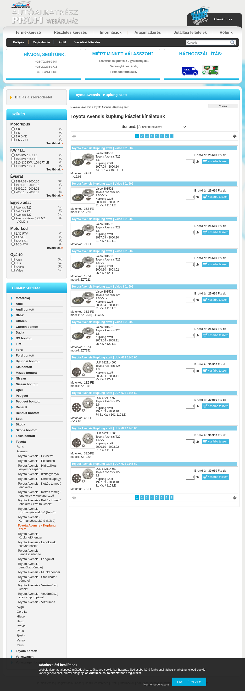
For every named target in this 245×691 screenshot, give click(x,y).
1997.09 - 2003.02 (27, 185)
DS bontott (24, 338)
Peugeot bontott (28, 401)
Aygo (20, 607)
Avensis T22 (24, 207)
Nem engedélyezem (156, 684)
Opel (19, 390)
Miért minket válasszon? (123, 53)
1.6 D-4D (21, 136)
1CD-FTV (22, 244)
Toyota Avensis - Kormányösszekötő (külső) (36, 518)
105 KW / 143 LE (27, 155)
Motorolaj (23, 298)
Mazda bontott (26, 372)
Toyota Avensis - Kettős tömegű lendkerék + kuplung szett (39, 493)
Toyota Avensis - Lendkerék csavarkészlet (37, 544)
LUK (18, 263)
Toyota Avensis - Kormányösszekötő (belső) (37, 510)
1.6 (18, 129)
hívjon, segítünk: (45, 54)
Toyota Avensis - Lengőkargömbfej (30, 565)
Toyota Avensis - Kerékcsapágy (39, 479)
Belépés (18, 42)
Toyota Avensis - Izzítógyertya (38, 474)
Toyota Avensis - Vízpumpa (36, 602)
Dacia (20, 332)
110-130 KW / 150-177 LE (32, 162)
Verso (21, 640)
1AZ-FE (21, 237)
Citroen (21, 321)
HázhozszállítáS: (200, 53)
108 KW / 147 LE (27, 159)
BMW (20, 315)
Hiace (21, 616)
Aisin (19, 259)
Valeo (19, 270)
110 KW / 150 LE (27, 166)
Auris (20, 446)
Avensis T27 (24, 214)
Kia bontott (24, 367)
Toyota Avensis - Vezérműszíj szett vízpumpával (38, 595)
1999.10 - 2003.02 (27, 188)
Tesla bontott (25, 436)
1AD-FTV (22, 233)
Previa (21, 626)
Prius (20, 631)
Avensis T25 (24, 211)
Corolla (22, 611)
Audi (19, 304)
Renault (21, 407)
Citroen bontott (27, 327)
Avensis (22, 451)
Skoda (20, 424)
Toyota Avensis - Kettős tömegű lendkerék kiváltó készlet (39, 502)
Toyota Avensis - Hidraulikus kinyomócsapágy (37, 467)
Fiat (18, 344)
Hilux (20, 621)
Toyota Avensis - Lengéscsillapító (29, 552)
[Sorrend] (162, 127)
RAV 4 (21, 635)
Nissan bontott (27, 384)
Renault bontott (27, 413)
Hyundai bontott (28, 361)
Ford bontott (25, 355)
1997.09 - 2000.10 (27, 181)
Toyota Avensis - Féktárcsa (36, 461)
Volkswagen (24, 656)
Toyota (21, 441)
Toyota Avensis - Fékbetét (35, 456)
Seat (19, 418)
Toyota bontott (26, 651)
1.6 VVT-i (22, 140)
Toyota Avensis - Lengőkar (36, 559)
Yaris (20, 645)
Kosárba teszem (218, 161)
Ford (19, 349)
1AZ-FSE (22, 241)
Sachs (20, 267)
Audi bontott (25, 309)
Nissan (21, 378)
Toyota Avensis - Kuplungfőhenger (30, 535)
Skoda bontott (26, 430)
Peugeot (22, 395)
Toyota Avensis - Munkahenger (39, 572)
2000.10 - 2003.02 (27, 192)
